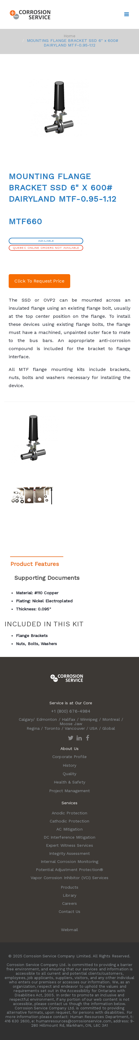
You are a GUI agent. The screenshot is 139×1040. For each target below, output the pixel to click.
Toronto (52, 728)
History (70, 765)
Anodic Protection (70, 813)
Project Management (69, 790)
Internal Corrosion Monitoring (69, 861)
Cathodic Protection (70, 821)
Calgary (26, 719)
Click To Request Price (39, 281)
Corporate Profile (69, 756)
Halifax (68, 719)
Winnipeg (89, 719)
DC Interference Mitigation (70, 837)
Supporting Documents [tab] (46, 577)
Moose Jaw (71, 723)
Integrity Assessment (69, 853)
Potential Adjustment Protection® (69, 869)
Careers (69, 903)
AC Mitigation (69, 829)
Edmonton (46, 719)
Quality (70, 773)
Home (69, 36)
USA (93, 728)
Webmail (69, 929)
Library (69, 895)
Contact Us (70, 911)
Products (70, 887)
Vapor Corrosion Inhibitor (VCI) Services (69, 877)
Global (108, 728)
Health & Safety (69, 782)
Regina (33, 728)
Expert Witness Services (69, 845)
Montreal (111, 719)
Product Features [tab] (34, 563)
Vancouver (75, 728)
